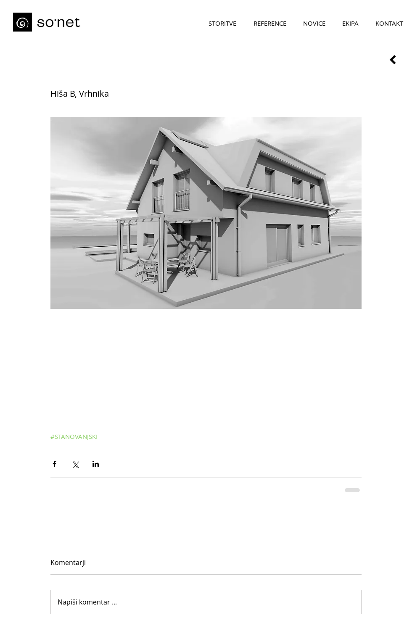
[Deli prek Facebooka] (54, 464)
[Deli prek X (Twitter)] (75, 464)
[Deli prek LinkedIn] (96, 464)
